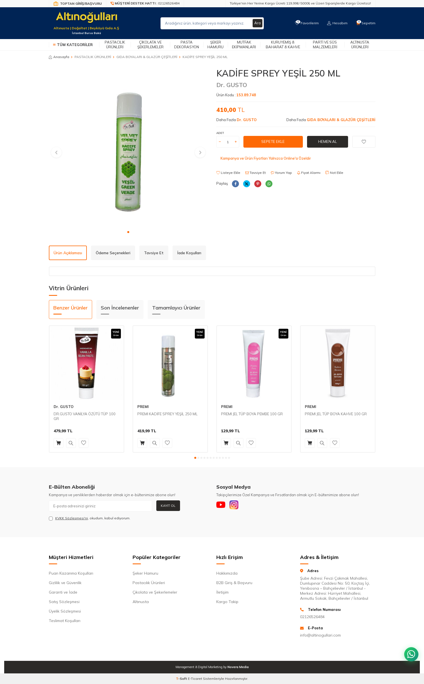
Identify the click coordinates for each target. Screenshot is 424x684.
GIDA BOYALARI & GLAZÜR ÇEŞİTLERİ (146, 57)
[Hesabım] (336, 23)
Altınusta (141, 601)
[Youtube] (221, 506)
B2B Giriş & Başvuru (234, 582)
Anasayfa (59, 57)
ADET (220, 133)
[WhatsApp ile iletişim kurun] (410, 650)
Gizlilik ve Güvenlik (65, 582)
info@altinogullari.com (320, 635)
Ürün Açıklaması (68, 252)
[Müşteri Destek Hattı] (145, 3)
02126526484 (312, 616)
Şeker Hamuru (215, 44)
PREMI (143, 406)
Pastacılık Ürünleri (115, 44)
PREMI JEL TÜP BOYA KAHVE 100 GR (336, 414)
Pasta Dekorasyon (186, 44)
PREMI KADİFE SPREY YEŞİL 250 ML (167, 414)
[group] (128, 147)
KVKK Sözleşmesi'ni (71, 518)
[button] (128, 232)
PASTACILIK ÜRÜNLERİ (93, 57)
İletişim (222, 592)
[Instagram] (237, 506)
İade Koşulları (189, 252)
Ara (257, 23)
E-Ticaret (195, 678)
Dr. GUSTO (231, 84)
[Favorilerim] (305, 23)
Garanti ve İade (63, 592)
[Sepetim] (365, 23)
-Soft (182, 678)
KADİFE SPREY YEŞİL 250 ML (205, 57)
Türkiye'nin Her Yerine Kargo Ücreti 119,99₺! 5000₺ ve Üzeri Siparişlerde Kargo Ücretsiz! (300, 3)
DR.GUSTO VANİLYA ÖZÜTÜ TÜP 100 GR (85, 416)
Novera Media (238, 667)
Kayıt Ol (168, 505)
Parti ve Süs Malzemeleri (325, 44)
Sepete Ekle (273, 141)
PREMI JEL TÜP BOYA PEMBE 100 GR (252, 414)
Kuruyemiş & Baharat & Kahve (283, 44)
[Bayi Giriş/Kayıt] (77, 3)
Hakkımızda (227, 573)
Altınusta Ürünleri (359, 44)
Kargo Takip (227, 601)
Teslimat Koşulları (64, 620)
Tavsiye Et (255, 173)
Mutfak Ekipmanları (244, 44)
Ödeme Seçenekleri (113, 252)
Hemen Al (327, 141)
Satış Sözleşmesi (64, 601)
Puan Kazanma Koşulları (71, 573)
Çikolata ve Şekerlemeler (150, 44)
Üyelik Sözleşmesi (65, 611)
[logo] (86, 19)
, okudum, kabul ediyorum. (89, 518)
